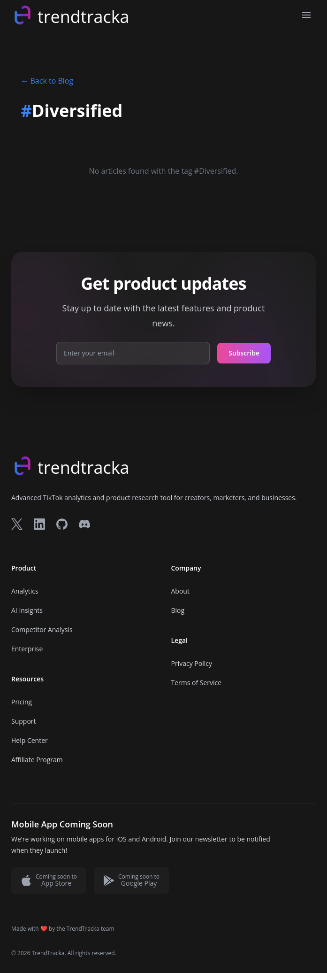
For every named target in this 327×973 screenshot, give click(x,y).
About (180, 591)
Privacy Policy (191, 663)
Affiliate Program (37, 759)
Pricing (21, 701)
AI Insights (27, 610)
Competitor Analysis (42, 629)
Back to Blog (47, 80)
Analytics (24, 591)
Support (23, 721)
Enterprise (27, 648)
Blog (178, 610)
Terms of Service (196, 682)
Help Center (29, 740)
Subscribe (243, 352)
